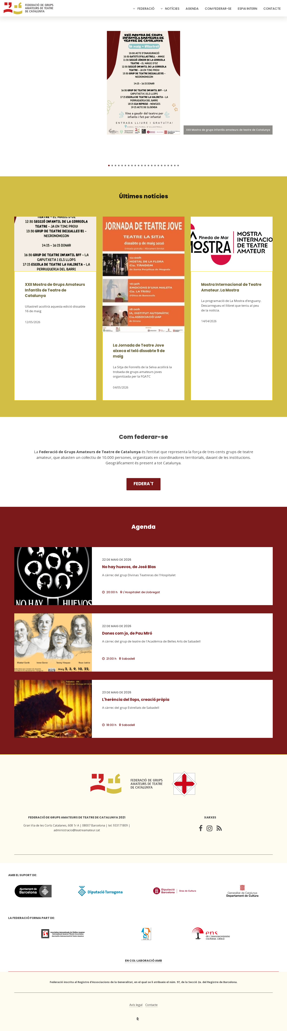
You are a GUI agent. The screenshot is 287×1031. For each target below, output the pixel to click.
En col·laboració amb (143, 960)
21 (175, 165)
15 (155, 165)
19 (168, 165)
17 (161, 165)
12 (145, 165)
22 (178, 165)
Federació (145, 8)
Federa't (144, 483)
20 (171, 165)
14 (151, 165)
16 (158, 165)
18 (165, 165)
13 (148, 165)
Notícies (172, 8)
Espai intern (247, 8)
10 (138, 165)
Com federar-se (218, 8)
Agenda (192, 8)
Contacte (272, 8)
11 (142, 165)
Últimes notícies (143, 196)
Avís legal (135, 1005)
